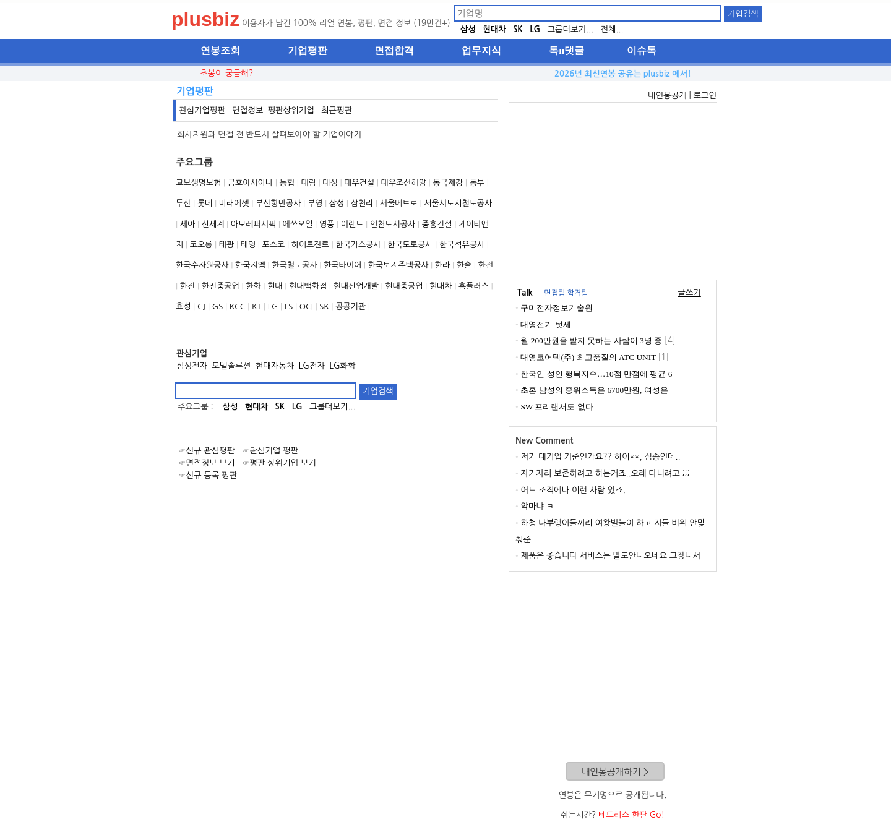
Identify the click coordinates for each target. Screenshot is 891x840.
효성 (183, 306)
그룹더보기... (570, 29)
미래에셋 (234, 203)
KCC (238, 306)
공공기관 (350, 306)
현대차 (494, 29)
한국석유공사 (461, 245)
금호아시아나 (250, 183)
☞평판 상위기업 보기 (279, 463)
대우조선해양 (403, 183)
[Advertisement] (613, 189)
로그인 (705, 96)
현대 (274, 286)
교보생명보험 (198, 183)
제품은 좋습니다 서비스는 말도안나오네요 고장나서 (610, 556)
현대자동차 (275, 366)
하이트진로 (310, 245)
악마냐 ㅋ (537, 506)
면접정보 (247, 110)
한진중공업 (220, 286)
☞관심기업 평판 (270, 451)
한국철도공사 (294, 265)
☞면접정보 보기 (206, 463)
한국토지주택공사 (398, 265)
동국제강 (448, 183)
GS (217, 306)
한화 (253, 286)
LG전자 (312, 366)
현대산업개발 (356, 286)
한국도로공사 (410, 245)
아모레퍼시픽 (253, 224)
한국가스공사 (358, 245)
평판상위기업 (291, 110)
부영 (315, 203)
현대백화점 (308, 286)
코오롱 (201, 245)
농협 (287, 183)
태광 (226, 245)
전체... (611, 29)
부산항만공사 (278, 203)
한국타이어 (342, 265)
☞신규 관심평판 (206, 451)
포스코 (273, 245)
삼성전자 (191, 366)
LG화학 (342, 366)
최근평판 (336, 110)
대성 (329, 183)
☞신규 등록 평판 (207, 475)
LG (535, 29)
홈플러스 (473, 286)
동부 (477, 183)
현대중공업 (404, 286)
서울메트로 (399, 203)
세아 (187, 224)
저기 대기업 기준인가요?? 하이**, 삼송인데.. (600, 457)
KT (256, 306)
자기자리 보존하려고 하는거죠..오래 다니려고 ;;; (604, 473)
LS (289, 306)
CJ (201, 306)
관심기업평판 (202, 110)
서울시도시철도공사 (458, 203)
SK (518, 29)
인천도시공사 (392, 224)
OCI (306, 306)
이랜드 (352, 224)
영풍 (326, 224)
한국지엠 (250, 265)
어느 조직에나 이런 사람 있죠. (572, 490)
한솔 (464, 265)
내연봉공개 (667, 96)
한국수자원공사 (202, 265)
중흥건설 (437, 224)
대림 (308, 183)
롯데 (204, 203)
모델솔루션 (231, 366)
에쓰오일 (298, 224)
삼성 (468, 29)
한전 (485, 265)
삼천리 (362, 203)
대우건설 (359, 183)
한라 (442, 265)
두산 (183, 203)
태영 (248, 245)
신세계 (213, 224)
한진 (187, 286)
